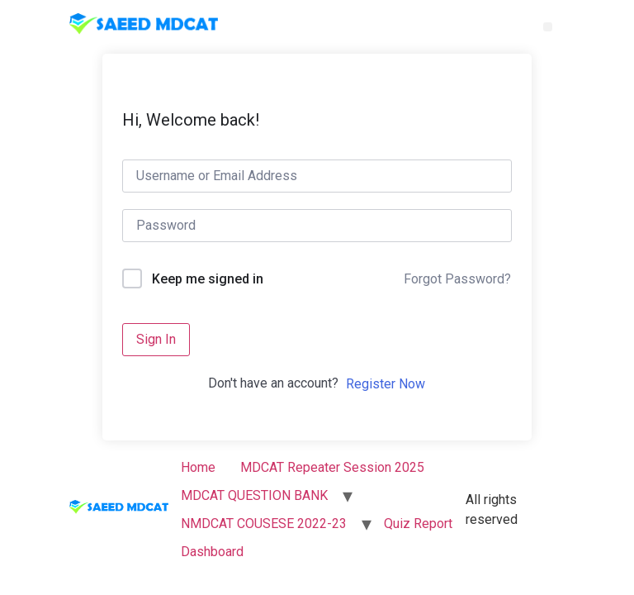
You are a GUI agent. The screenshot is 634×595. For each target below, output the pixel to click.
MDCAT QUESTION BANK (254, 495)
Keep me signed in (207, 279)
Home (198, 467)
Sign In (156, 339)
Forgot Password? (457, 279)
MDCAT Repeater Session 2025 (332, 467)
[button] (547, 26)
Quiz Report (418, 523)
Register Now (385, 384)
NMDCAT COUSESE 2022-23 (264, 523)
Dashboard (212, 551)
